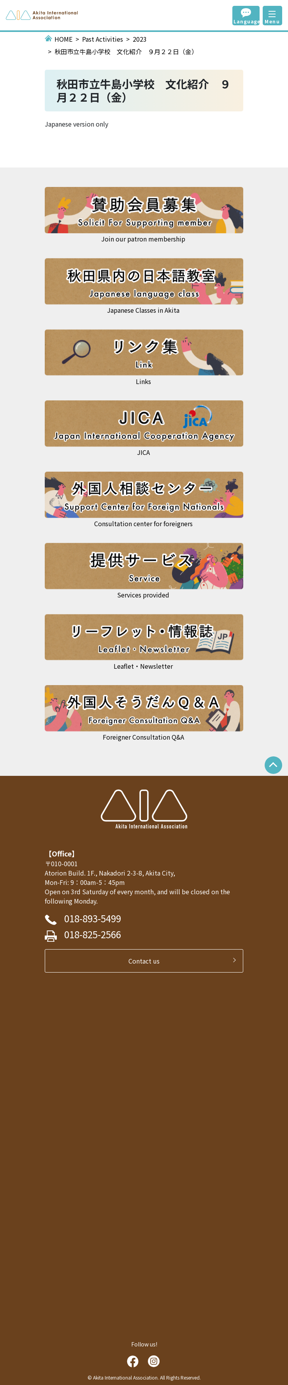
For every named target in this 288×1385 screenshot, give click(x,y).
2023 (140, 39)
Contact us (147, 961)
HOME (63, 39)
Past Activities (102, 39)
